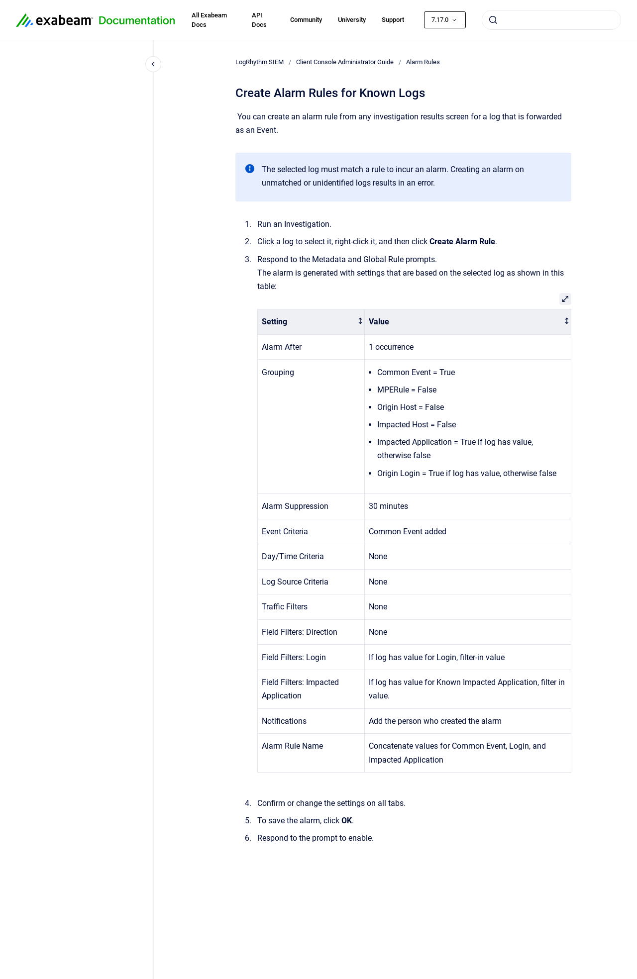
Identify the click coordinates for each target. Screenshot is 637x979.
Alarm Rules (423, 62)
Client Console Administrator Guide (345, 62)
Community (306, 19)
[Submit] (493, 20)
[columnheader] (311, 322)
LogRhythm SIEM (259, 62)
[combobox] (551, 19)
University (352, 19)
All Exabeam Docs (209, 20)
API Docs (259, 20)
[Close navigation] (153, 64)
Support (393, 19)
